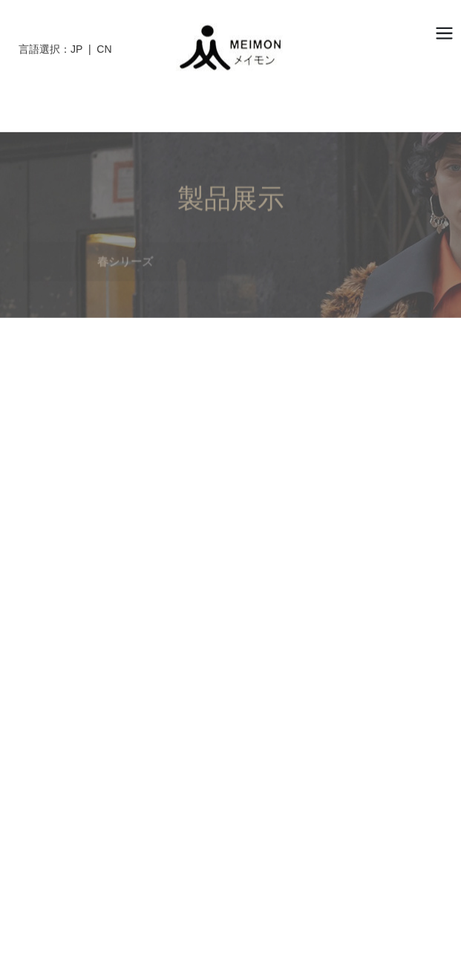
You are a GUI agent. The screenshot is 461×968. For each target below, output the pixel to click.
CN (104, 49)
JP (76, 49)
